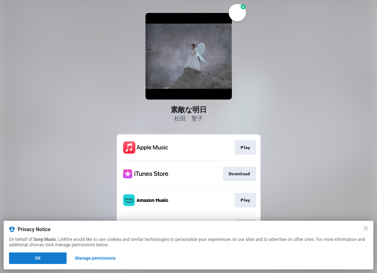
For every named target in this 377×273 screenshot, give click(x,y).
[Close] (366, 228)
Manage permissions (95, 258)
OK (38, 258)
